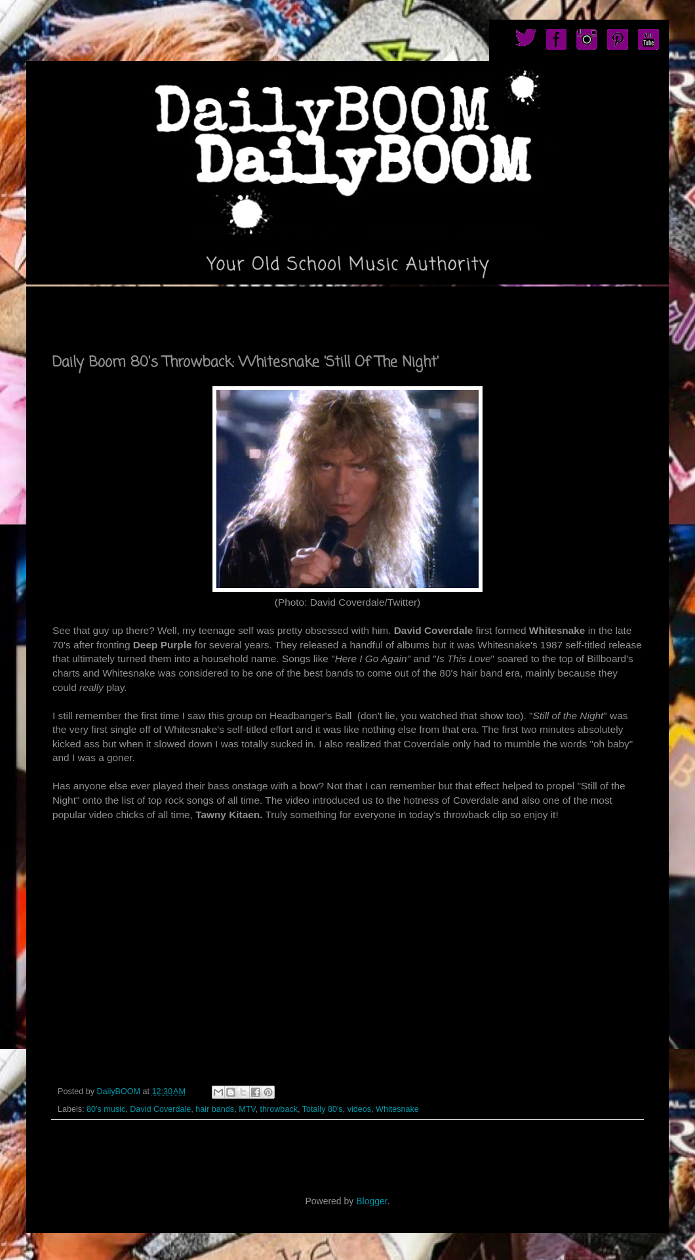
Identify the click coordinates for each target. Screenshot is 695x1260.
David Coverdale (160, 1109)
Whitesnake (397, 1109)
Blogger (371, 1201)
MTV (247, 1109)
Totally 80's (322, 1109)
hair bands (214, 1109)
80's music (106, 1109)
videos (359, 1109)
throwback (279, 1109)
